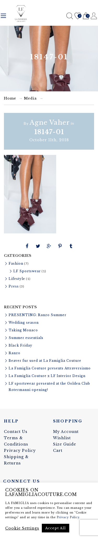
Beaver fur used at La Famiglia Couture (45, 361)
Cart (86, 16)
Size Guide (64, 444)
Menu (3, 15)
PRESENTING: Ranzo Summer (37, 315)
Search (69, 16)
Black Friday (20, 345)
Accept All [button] (55, 528)
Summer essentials (26, 338)
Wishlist (77, 16)
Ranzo (14, 353)
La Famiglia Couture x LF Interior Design (47, 376)
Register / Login (94, 16)
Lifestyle (17, 279)
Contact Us (15, 431)
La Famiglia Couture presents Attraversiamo (50, 368)
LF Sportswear (27, 271)
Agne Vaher (50, 122)
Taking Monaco (23, 330)
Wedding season (24, 323)
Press (14, 286)
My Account (66, 431)
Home (10, 98)
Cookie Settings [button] (22, 528)
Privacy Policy (20, 450)
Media (30, 98)
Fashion (16, 263)
